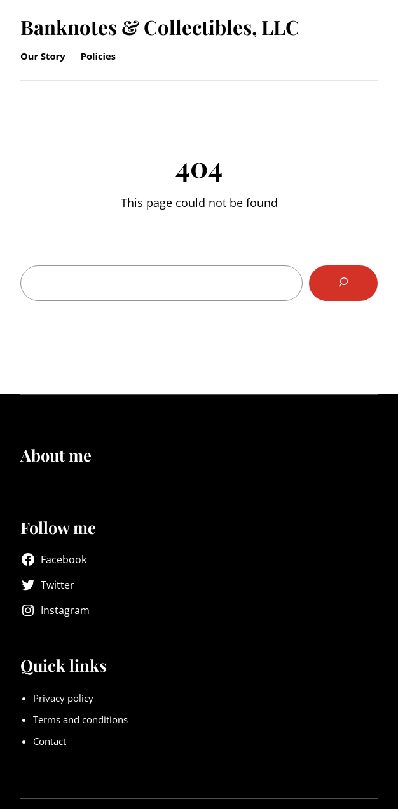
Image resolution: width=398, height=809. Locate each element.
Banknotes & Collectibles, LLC (159, 26)
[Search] (343, 283)
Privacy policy (63, 698)
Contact (49, 741)
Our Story (42, 56)
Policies (98, 56)
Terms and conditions (80, 719)
